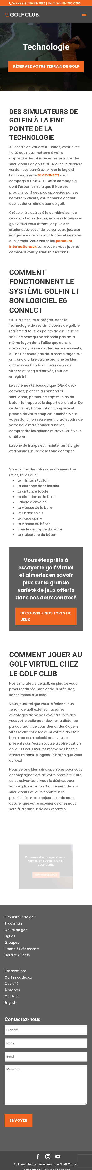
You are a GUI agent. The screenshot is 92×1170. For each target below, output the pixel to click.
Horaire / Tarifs (17, 955)
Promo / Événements (22, 948)
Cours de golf (16, 930)
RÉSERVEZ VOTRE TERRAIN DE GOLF (46, 66)
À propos (12, 990)
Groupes (12, 942)
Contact (12, 996)
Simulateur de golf (20, 917)
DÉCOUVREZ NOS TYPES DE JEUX (45, 616)
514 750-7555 (71, 3)
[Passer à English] (18, 1002)
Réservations (16, 971)
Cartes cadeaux (18, 977)
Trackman (13, 923)
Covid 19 (12, 983)
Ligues (10, 936)
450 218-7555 (36, 3)
